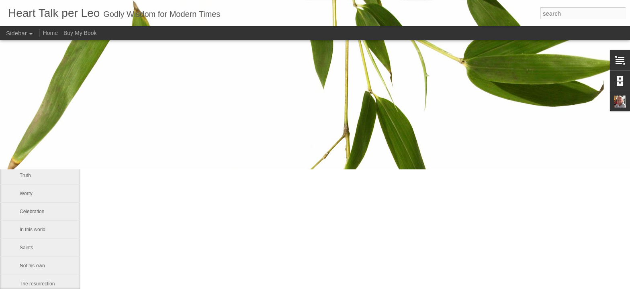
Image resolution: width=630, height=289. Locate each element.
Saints (26, 247)
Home (50, 33)
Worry (26, 193)
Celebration (32, 211)
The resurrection (37, 284)
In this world (32, 229)
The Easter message (42, 121)
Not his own (32, 266)
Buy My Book (79, 33)
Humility (28, 157)
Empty (26, 139)
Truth (25, 175)
